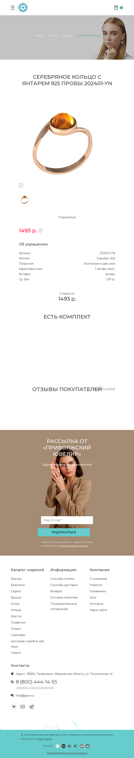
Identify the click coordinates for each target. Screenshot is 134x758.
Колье (15, 604)
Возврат (56, 591)
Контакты (96, 604)
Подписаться (64, 532)
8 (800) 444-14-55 (36, 682)
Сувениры (18, 635)
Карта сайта (98, 610)
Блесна (16, 579)
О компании (98, 579)
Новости (96, 585)
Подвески (18, 622)
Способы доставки (64, 585)
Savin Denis (45, 738)
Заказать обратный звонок (35, 687)
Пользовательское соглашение (67, 752)
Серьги (16, 591)
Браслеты (18, 585)
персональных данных (73, 545)
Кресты (16, 616)
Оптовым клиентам (64, 597)
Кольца (16, 610)
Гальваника (98, 591)
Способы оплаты (62, 579)
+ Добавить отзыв (101, 388)
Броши (16, 597)
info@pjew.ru (25, 695)
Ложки (16, 629)
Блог (93, 597)
